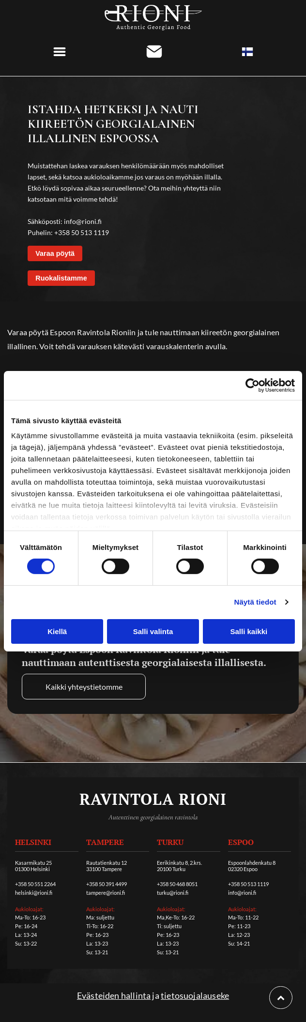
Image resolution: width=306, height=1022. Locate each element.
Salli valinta (153, 631)
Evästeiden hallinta (114, 995)
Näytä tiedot (255, 602)
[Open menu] (59, 51)
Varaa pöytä (55, 253)
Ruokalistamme (61, 278)
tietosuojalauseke (195, 995)
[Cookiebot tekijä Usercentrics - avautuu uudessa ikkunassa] (252, 385)
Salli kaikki (248, 631)
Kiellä (57, 631)
